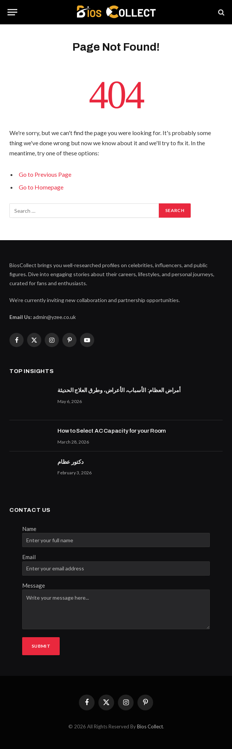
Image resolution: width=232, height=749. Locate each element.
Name (29, 528)
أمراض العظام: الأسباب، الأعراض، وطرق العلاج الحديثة (119, 390)
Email (29, 556)
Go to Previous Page (45, 174)
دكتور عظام (70, 462)
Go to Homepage (41, 187)
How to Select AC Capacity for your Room (111, 431)
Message (33, 585)
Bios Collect (150, 726)
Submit (41, 646)
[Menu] (12, 12)
